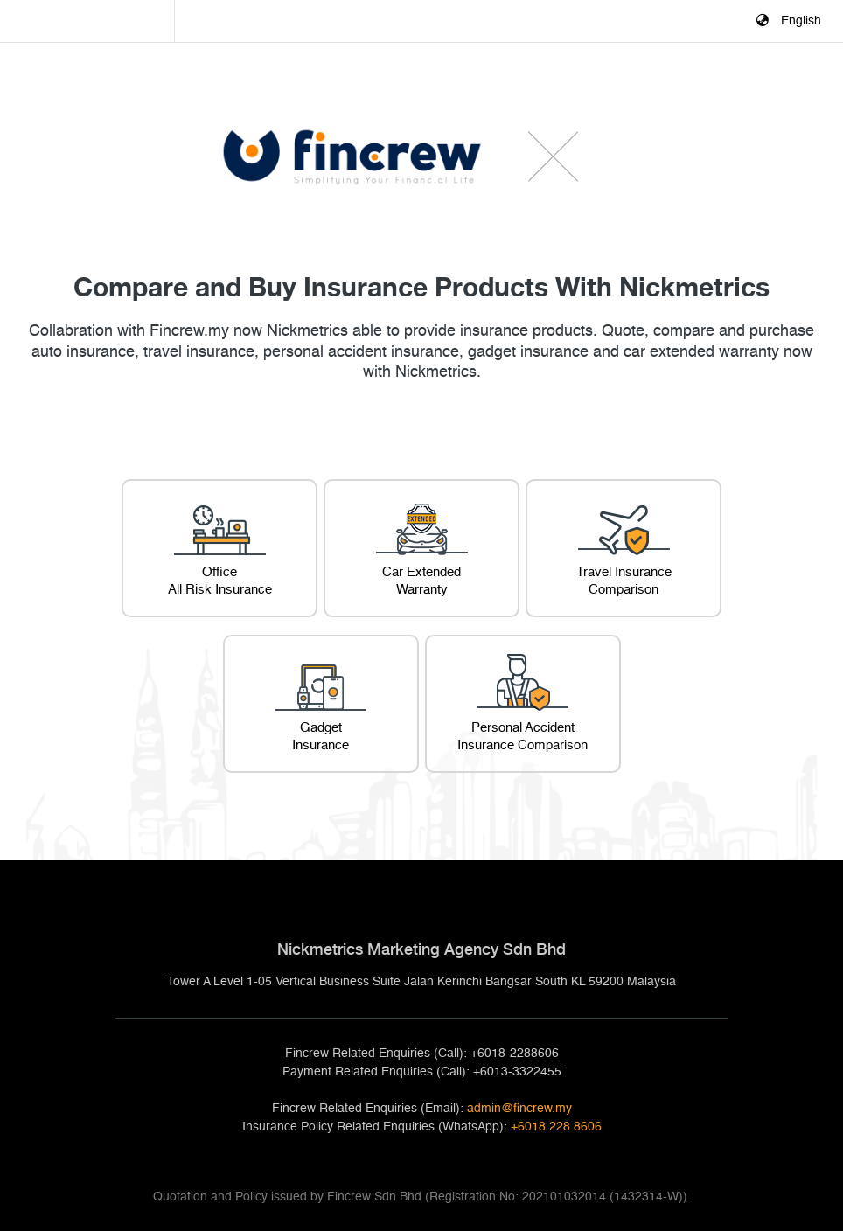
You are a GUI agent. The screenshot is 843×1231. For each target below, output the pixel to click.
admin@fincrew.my (519, 1108)
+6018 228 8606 (556, 1127)
